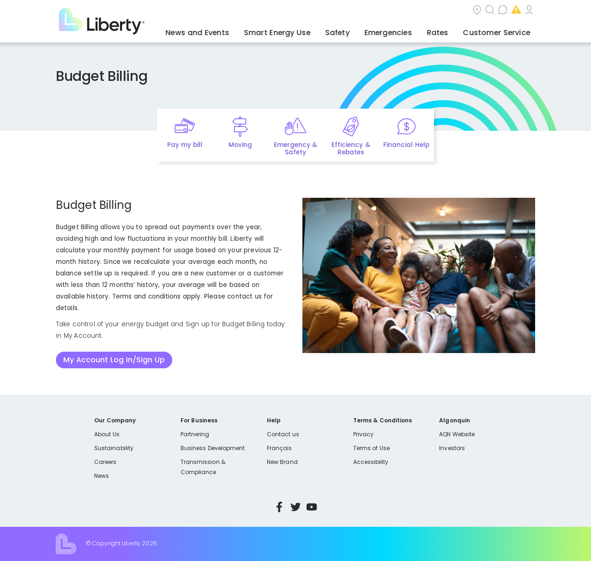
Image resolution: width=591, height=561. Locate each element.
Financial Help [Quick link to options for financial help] (406, 144)
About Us (107, 434)
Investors (452, 448)
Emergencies (457, 11)
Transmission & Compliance (203, 467)
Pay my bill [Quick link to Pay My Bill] (185, 144)
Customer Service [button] (501, 30)
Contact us (399, 11)
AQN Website (457, 434)
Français (279, 448)
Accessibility (371, 462)
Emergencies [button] (405, 30)
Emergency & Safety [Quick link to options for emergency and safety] (295, 148)
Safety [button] (360, 30)
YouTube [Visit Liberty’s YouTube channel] (312, 507)
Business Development (213, 448)
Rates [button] (448, 30)
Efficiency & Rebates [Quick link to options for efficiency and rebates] (351, 148)
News (101, 476)
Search (351, 11)
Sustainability (113, 448)
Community (301, 11)
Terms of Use (371, 448)
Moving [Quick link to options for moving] (240, 144)
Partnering (195, 434)
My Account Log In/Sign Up (114, 359)
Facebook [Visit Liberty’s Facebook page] (279, 507)
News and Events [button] (236, 30)
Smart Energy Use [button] (307, 30)
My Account (515, 11)
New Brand (282, 462)
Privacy (363, 434)
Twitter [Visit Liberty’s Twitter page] (295, 507)
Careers (105, 462)
